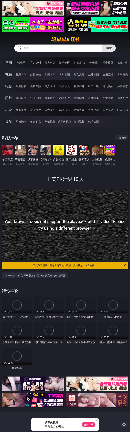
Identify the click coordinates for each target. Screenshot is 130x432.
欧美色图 (50, 98)
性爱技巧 (122, 110)
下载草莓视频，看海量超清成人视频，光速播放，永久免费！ (79, 265)
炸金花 (93, 62)
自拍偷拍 (35, 74)
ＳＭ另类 (122, 74)
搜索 (109, 48)
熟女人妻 (79, 74)
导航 (8, 121)
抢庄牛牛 (122, 62)
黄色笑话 (108, 110)
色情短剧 (93, 121)
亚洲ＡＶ (21, 74)
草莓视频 (50, 121)
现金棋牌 (108, 62)
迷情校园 (79, 110)
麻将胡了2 (79, 62)
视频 (8, 74)
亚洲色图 (35, 98)
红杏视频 (79, 121)
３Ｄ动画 (64, 74)
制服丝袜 (79, 86)
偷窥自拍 (21, 98)
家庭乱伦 (35, 110)
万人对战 (50, 62)
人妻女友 (50, 110)
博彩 (8, 62)
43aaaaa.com (65, 39)
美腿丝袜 (79, 98)
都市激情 (21, 110)
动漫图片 (64, 98)
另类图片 (122, 98)
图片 (8, 98)
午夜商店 (35, 121)
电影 (8, 86)
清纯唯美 (93, 98)
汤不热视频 (64, 121)
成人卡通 (50, 86)
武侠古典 (64, 110)
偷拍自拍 (35, 86)
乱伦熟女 (108, 86)
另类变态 (122, 86)
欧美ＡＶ (50, 74)
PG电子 (20, 62)
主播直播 (108, 74)
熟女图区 (108, 98)
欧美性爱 (64, 86)
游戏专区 (64, 62)
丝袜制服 (93, 74)
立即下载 (88, 424)
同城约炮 (21, 121)
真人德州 (35, 62)
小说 (8, 109)
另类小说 (93, 110)
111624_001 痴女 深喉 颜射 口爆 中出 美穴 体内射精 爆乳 (34, 275)
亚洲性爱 (21, 86)
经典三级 (93, 86)
